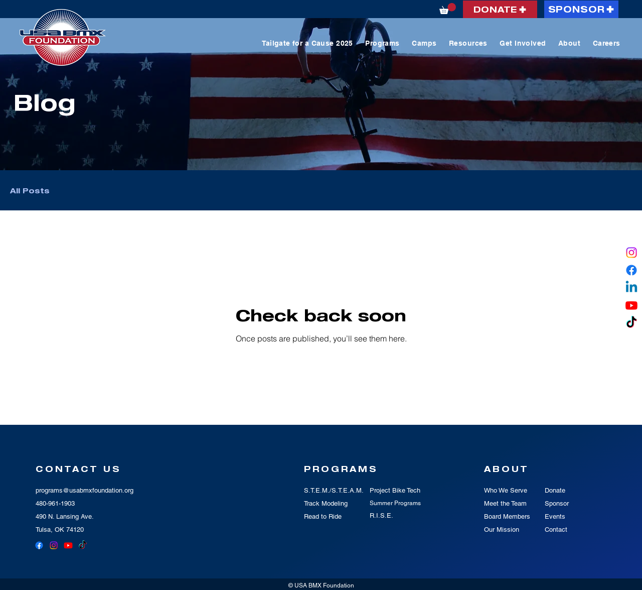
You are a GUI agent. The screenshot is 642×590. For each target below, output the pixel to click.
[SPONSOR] (581, 9)
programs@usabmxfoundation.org (84, 490)
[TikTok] (631, 323)
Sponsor (557, 503)
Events (555, 516)
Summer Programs (395, 503)
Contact (556, 529)
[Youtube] (631, 305)
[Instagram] (631, 253)
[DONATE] (500, 9)
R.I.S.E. (381, 515)
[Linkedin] (631, 288)
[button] (447, 8)
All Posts (30, 190)
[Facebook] (631, 270)
